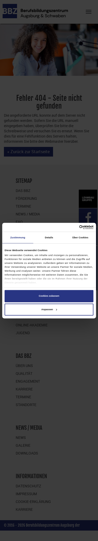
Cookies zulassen (49, 296)
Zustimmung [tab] (17, 237)
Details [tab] (49, 237)
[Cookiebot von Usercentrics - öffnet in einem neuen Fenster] (71, 227)
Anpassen (49, 309)
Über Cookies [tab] (80, 237)
